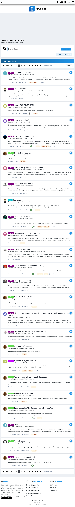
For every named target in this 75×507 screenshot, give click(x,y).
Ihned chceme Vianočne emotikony (29, 266)
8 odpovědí (23, 113)
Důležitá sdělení (32, 487)
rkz (9, 122)
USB (16, 425)
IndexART (11, 74)
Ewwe (9, 91)
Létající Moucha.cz (22, 216)
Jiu (9, 317)
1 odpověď (23, 82)
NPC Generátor (20, 89)
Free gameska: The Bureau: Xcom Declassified (33, 408)
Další (36, 65)
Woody (10, 138)
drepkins (10, 333)
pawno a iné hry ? (21, 120)
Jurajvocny (11, 426)
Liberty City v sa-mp (22, 281)
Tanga (10, 267)
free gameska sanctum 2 (24, 457)
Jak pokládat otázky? (33, 493)
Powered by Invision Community (37, 504)
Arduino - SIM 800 (22, 249)
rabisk (9, 107)
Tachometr (17, 200)
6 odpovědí (22, 98)
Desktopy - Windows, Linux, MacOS (32, 91)
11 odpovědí (26, 274)
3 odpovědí (24, 130)
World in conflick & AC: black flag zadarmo (32, 377)
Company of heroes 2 (23, 346)
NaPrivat (54, 490)
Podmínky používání (33, 485)
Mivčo (9, 282)
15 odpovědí (26, 325)
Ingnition (10, 218)
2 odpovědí (25, 434)
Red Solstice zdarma (22, 153)
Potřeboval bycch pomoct (25, 361)
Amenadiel (11, 155)
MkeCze (10, 362)
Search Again (66, 49)
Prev (7, 65)
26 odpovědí (24, 210)
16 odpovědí (24, 193)
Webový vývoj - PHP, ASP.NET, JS (34, 169)
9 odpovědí (25, 450)
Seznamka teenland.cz (23, 184)
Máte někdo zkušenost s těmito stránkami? (32, 331)
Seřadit (69, 65)
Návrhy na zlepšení (32, 490)
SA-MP (53, 487)
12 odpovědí (24, 146)
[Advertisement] (37, 27)
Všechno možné (29, 74)
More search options (64, 54)
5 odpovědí (25, 290)
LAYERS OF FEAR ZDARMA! (25, 297)
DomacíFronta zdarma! (23, 393)
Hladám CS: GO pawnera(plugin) (28, 233)
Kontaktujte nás (37, 500)
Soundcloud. (19, 441)
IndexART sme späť (22, 72)
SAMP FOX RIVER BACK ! (24, 105)
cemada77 (11, 185)
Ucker (9, 169)
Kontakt (29, 496)
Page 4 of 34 (48, 65)
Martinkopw (11, 235)
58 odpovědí (25, 226)
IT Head (53, 485)
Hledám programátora (31, 235)
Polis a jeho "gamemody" (24, 136)
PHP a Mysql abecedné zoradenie (28, 167)
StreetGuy (11, 251)
